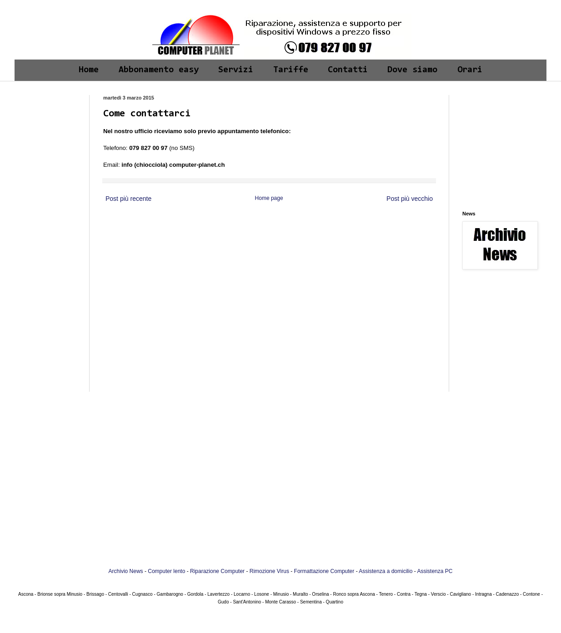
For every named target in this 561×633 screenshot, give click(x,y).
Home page (269, 198)
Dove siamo (412, 70)
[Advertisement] (49, 123)
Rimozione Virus (269, 571)
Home (89, 70)
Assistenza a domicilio (385, 571)
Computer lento (166, 571)
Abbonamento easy (159, 70)
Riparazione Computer (217, 571)
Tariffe (290, 70)
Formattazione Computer (324, 571)
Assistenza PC (434, 571)
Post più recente (128, 198)
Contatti (348, 70)
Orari (469, 70)
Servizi (235, 70)
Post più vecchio (409, 198)
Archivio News (126, 571)
